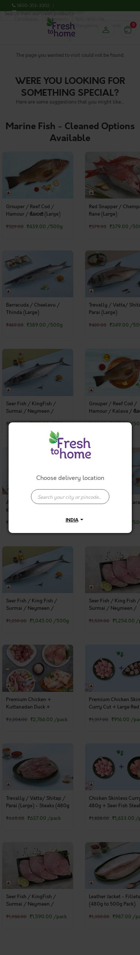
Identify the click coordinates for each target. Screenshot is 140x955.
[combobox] (70, 493)
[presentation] (70, 496)
